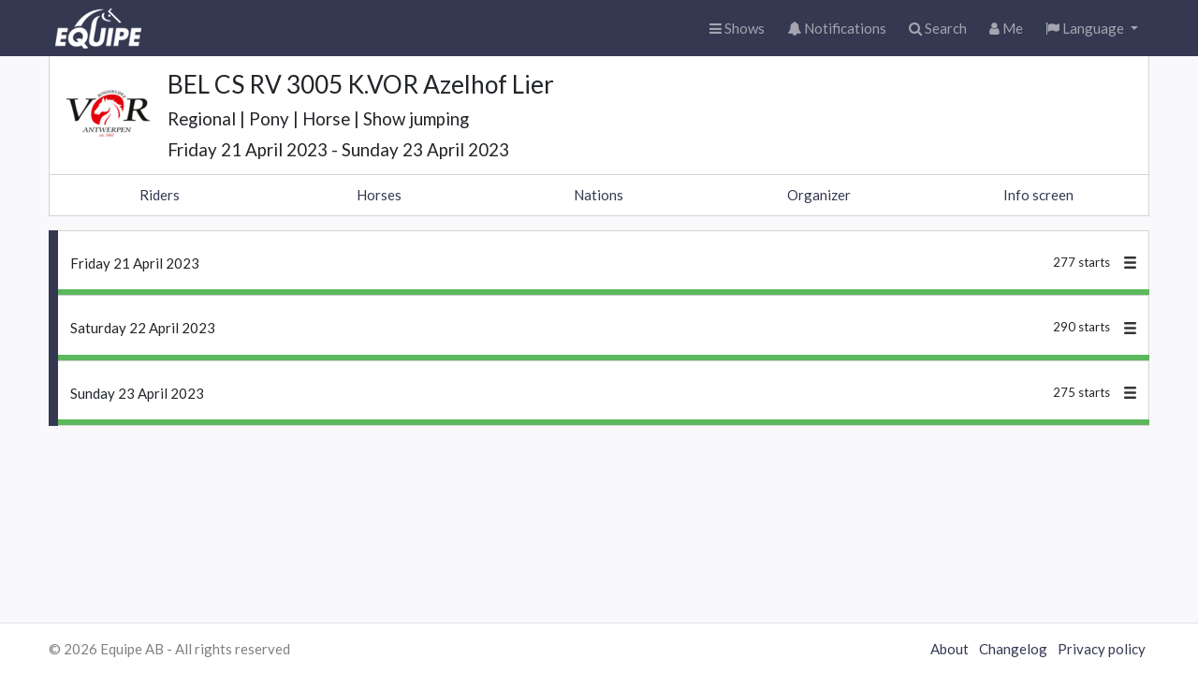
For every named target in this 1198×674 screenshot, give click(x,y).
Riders (159, 194)
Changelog (1013, 648)
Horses (379, 194)
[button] (1091, 28)
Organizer (819, 194)
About (949, 648)
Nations (598, 194)
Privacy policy (1102, 648)
